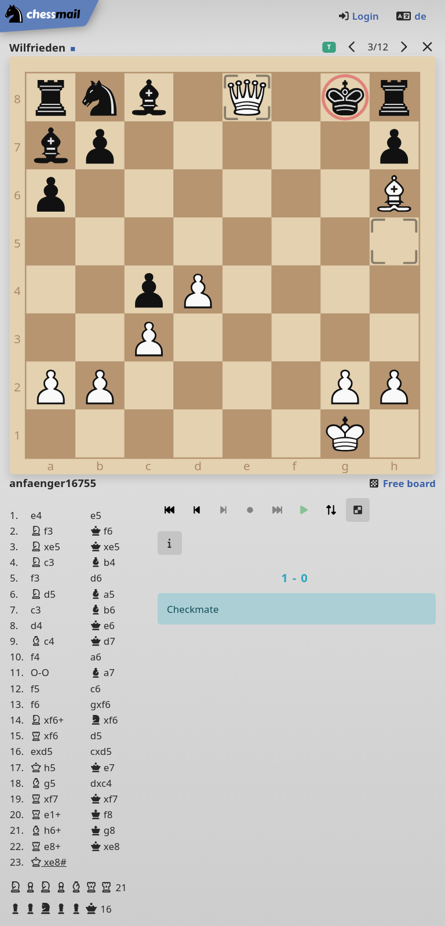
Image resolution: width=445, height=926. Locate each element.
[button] (16, 887)
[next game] (404, 46)
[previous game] (352, 46)
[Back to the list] (428, 46)
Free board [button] (402, 483)
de (410, 16)
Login (358, 16)
